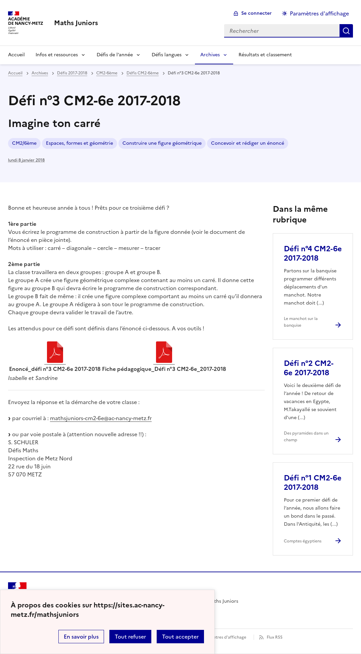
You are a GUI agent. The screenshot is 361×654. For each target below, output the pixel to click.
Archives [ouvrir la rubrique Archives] (40, 73)
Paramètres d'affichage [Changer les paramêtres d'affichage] (319, 13)
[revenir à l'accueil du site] (76, 22)
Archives (210, 54)
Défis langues (167, 54)
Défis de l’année (115, 54)
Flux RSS (274, 637)
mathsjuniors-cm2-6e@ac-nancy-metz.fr (101, 418)
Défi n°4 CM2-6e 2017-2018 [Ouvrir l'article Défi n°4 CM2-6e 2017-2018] (313, 253)
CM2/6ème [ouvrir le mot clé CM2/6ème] (24, 143)
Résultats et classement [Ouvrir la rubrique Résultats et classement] (265, 54)
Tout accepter (180, 637)
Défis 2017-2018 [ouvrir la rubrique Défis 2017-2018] (72, 73)
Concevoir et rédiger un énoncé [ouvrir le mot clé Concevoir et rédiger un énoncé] (247, 143)
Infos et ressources (57, 54)
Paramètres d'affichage (223, 637)
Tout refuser (130, 637)
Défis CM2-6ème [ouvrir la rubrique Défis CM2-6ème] (142, 73)
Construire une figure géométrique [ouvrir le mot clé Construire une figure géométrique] (162, 143)
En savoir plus (81, 637)
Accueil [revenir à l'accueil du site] (15, 73)
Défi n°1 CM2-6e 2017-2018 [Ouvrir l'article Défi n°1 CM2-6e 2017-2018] (313, 482)
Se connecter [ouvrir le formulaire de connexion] (256, 13)
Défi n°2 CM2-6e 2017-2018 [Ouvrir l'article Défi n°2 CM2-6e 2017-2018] (308, 368)
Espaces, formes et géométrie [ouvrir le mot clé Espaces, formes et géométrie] (79, 143)
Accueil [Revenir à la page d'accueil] (16, 54)
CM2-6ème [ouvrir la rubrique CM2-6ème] (106, 73)
